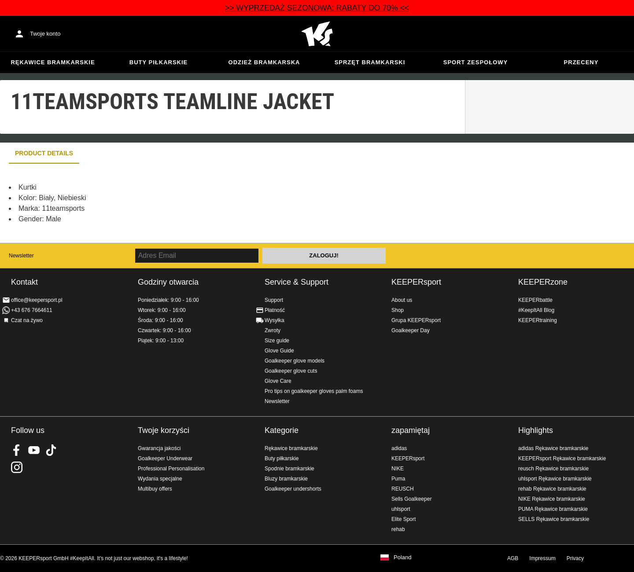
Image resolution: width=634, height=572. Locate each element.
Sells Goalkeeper (411, 499)
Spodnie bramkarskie (289, 469)
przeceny (581, 62)
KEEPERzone (543, 282)
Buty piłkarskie (158, 62)
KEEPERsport (416, 282)
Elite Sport (403, 519)
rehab (398, 529)
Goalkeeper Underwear (165, 458)
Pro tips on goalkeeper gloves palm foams (314, 391)
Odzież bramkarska (264, 62)
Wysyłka (274, 320)
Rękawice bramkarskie (53, 62)
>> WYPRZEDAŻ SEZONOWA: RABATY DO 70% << (317, 8)
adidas (399, 448)
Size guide (277, 340)
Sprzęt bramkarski (370, 62)
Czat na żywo (27, 320)
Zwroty (272, 330)
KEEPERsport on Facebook (16, 450)
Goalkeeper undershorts (293, 489)
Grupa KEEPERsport (416, 320)
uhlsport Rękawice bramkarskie (555, 479)
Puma (398, 479)
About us (401, 300)
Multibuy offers (155, 489)
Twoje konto (45, 33)
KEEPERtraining (537, 320)
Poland (402, 557)
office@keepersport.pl (37, 300)
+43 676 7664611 (31, 310)
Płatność (275, 310)
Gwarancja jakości (159, 448)
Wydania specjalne (160, 479)
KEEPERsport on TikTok (51, 450)
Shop (397, 310)
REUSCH (402, 489)
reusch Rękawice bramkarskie (553, 469)
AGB (512, 558)
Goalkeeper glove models (294, 361)
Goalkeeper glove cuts (291, 371)
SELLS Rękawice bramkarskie (553, 519)
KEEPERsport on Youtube (34, 450)
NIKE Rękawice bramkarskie (551, 499)
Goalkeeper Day (410, 330)
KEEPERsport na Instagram (16, 467)
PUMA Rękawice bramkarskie (553, 509)
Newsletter (21, 256)
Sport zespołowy (475, 62)
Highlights (535, 430)
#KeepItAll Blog (536, 310)
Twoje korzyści (163, 430)
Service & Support (296, 282)
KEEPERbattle (535, 300)
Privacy (575, 558)
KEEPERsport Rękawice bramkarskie (562, 458)
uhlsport (400, 509)
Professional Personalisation (171, 469)
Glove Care (278, 381)
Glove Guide (279, 351)
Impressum (542, 558)
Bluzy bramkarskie (286, 479)
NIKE (397, 469)
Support (274, 300)
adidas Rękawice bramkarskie (553, 448)
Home (317, 34)
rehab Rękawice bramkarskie (552, 489)
